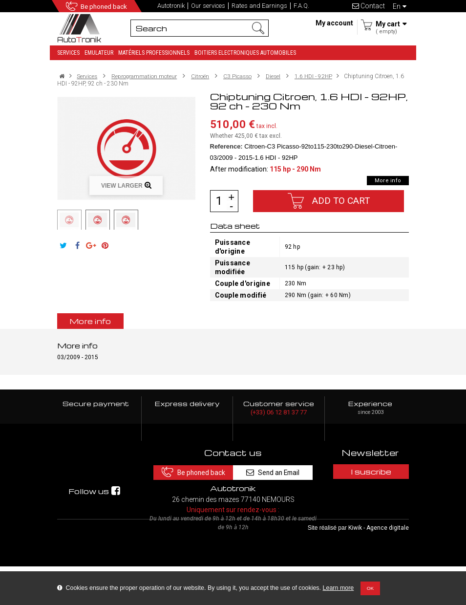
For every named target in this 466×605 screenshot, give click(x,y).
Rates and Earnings (259, 5)
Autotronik (171, 5)
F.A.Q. (301, 5)
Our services (208, 5)
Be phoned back (105, 6)
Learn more (338, 587)
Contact (368, 5)
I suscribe (370, 471)
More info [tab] (90, 321)
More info (388, 180)
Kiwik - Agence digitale (378, 566)
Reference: (226, 146)
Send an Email (274, 471)
